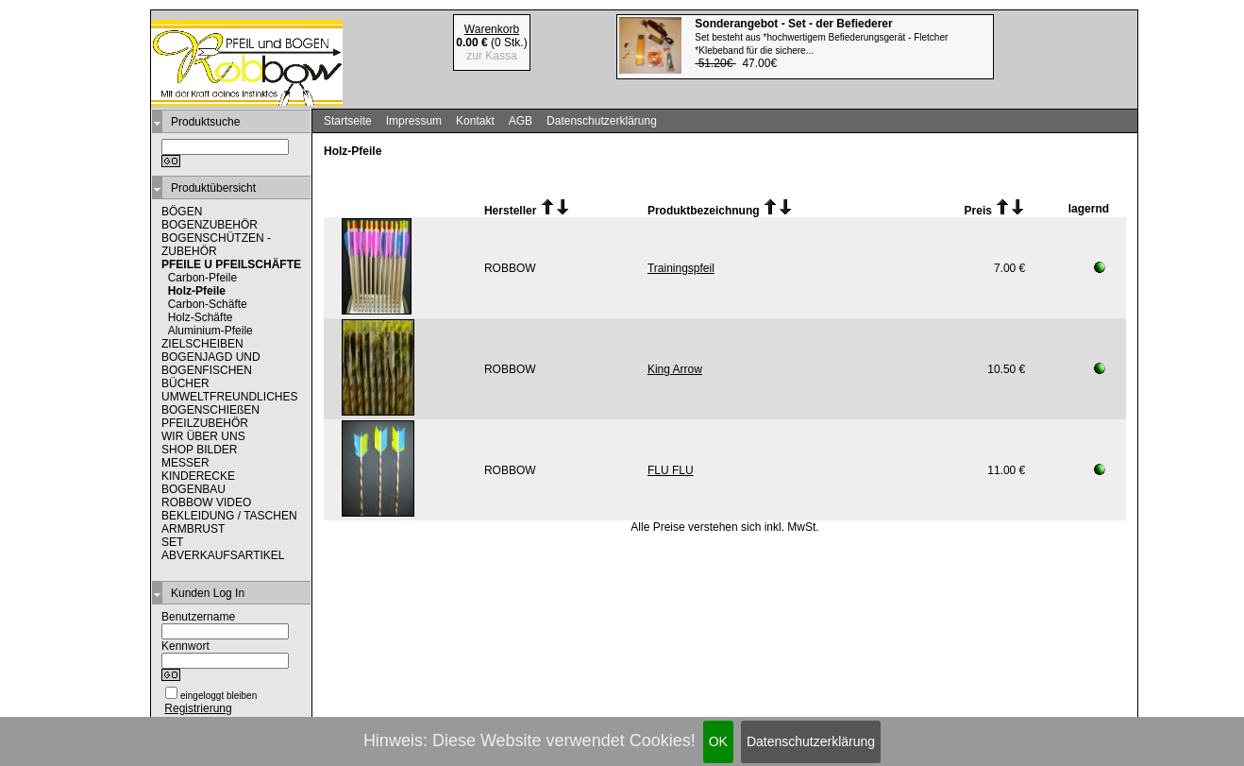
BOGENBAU (193, 489)
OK (718, 741)
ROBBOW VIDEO (206, 502)
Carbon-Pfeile (202, 277)
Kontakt (475, 121)
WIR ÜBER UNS (203, 436)
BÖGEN (181, 211)
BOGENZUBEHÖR (209, 224)
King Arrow (674, 369)
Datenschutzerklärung (811, 741)
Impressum (414, 121)
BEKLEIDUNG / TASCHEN (229, 515)
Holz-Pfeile (197, 291)
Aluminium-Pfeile (210, 330)
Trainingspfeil (680, 268)
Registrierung (197, 708)
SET (172, 542)
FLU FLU (670, 470)
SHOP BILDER (199, 449)
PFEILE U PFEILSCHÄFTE (231, 264)
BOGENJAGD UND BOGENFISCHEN (211, 363)
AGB (520, 121)
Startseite (348, 121)
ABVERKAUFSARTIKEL (223, 555)
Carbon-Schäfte (207, 304)
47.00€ (821, 43)
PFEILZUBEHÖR (204, 423)
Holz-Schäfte (200, 317)
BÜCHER (185, 383)
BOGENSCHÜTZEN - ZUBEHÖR (216, 244)
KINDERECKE (198, 476)
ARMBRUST (193, 529)
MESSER (185, 462)
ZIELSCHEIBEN (202, 343)
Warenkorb (491, 29)
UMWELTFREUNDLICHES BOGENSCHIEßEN (229, 403)
